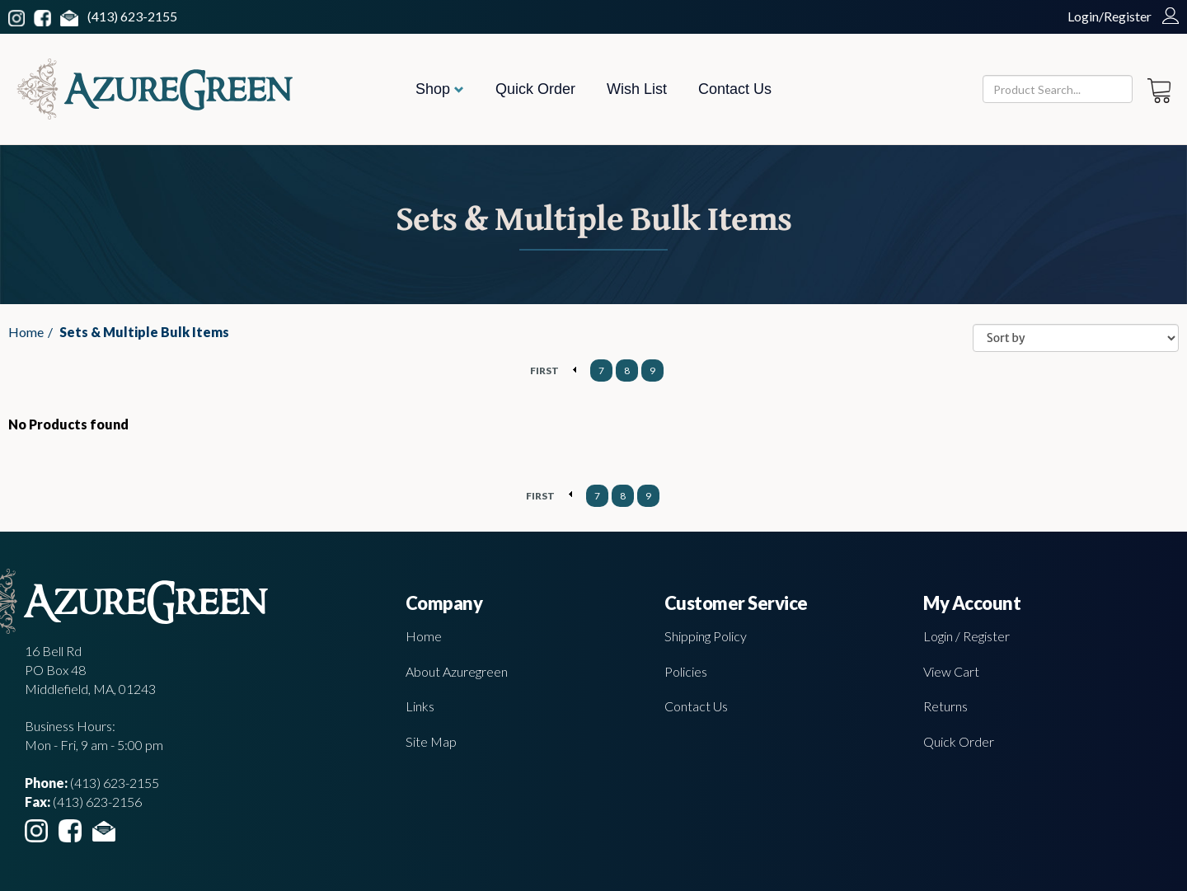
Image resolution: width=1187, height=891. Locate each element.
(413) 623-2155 (132, 16)
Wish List (637, 89)
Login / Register (966, 636)
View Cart (951, 671)
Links (420, 706)
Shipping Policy (705, 636)
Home (26, 332)
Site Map (431, 741)
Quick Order (535, 89)
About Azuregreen (457, 671)
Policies (685, 671)
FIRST (544, 370)
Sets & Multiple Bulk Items (144, 332)
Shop (439, 89)
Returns (945, 706)
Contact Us (735, 89)
